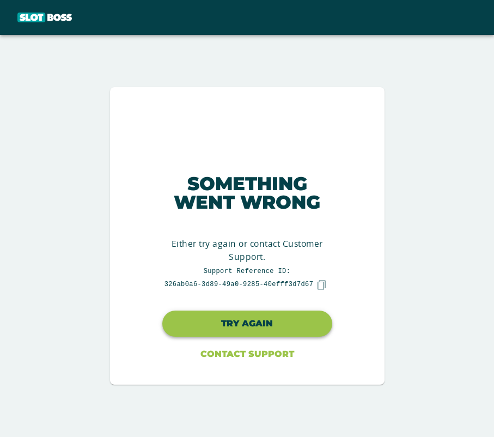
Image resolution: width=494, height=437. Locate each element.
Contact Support (247, 354)
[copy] (321, 285)
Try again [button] (247, 323)
